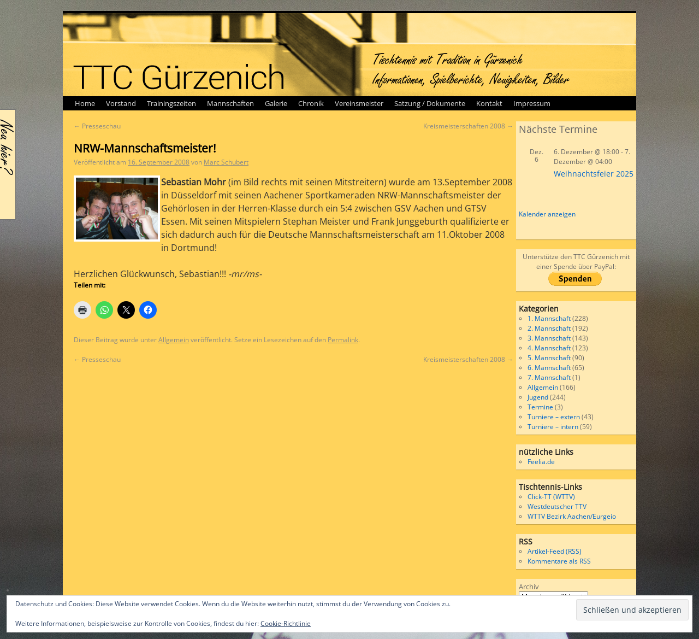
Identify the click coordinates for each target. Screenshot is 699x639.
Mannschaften (230, 103)
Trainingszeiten (171, 103)
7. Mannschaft (549, 377)
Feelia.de (541, 461)
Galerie (276, 103)
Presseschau (97, 126)
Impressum (531, 103)
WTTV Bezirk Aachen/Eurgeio (572, 516)
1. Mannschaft (549, 318)
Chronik (311, 103)
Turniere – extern (554, 416)
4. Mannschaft (549, 348)
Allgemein (173, 339)
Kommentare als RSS (559, 561)
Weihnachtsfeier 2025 (593, 173)
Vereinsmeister (359, 103)
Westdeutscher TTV (557, 506)
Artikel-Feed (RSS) (555, 551)
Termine (540, 407)
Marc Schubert (226, 162)
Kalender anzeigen (547, 214)
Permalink (343, 339)
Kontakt (489, 103)
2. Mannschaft (549, 328)
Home (85, 103)
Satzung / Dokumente (429, 103)
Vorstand (121, 103)
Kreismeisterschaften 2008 (468, 126)
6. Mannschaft (549, 367)
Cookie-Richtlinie (285, 623)
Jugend (538, 397)
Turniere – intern (553, 426)
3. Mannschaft (549, 338)
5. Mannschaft (549, 357)
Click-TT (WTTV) (551, 496)
